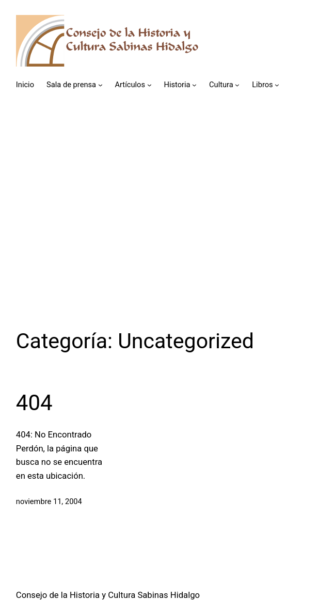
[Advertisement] (159, 215)
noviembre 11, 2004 (49, 501)
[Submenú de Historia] (194, 85)
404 (34, 402)
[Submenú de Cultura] (237, 85)
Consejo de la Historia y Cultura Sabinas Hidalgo (108, 595)
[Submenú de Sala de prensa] (100, 85)
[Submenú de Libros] (277, 85)
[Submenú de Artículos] (149, 85)
